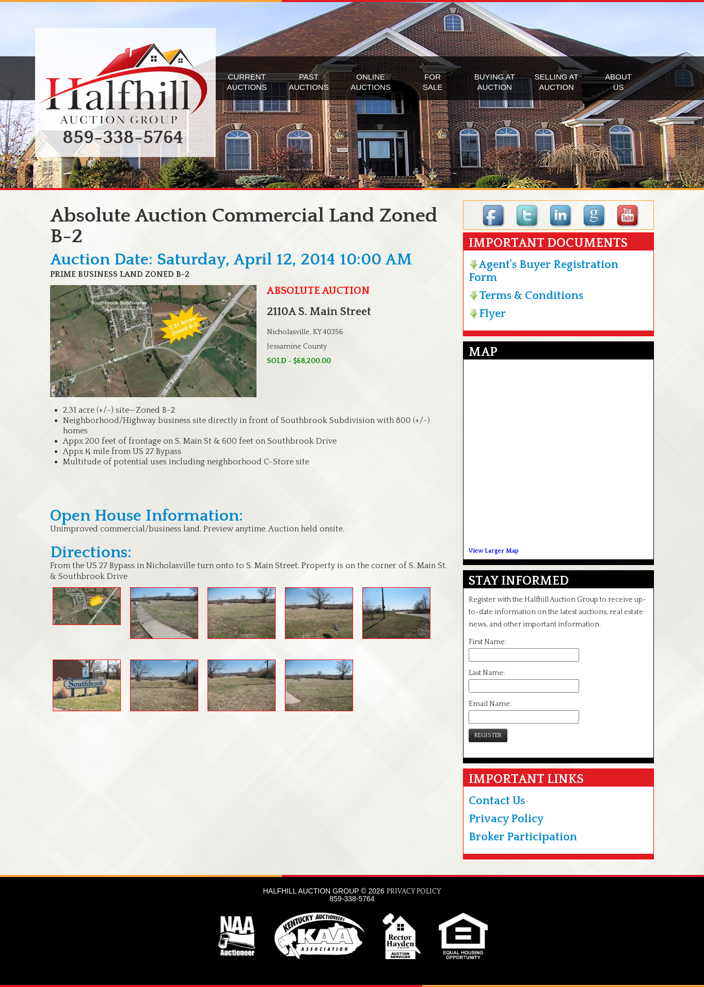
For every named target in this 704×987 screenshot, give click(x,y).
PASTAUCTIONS (309, 81)
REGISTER (488, 735)
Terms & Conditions (526, 295)
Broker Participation (523, 837)
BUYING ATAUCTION (494, 81)
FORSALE (432, 81)
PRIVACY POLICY (414, 891)
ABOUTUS (618, 81)
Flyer (487, 313)
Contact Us (497, 800)
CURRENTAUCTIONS (247, 81)
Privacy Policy (506, 818)
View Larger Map (494, 550)
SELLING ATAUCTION (557, 81)
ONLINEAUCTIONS (370, 81)
